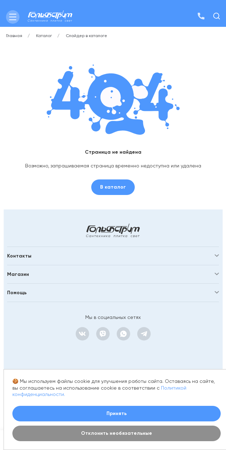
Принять (116, 413)
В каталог (113, 187)
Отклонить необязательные (116, 433)
